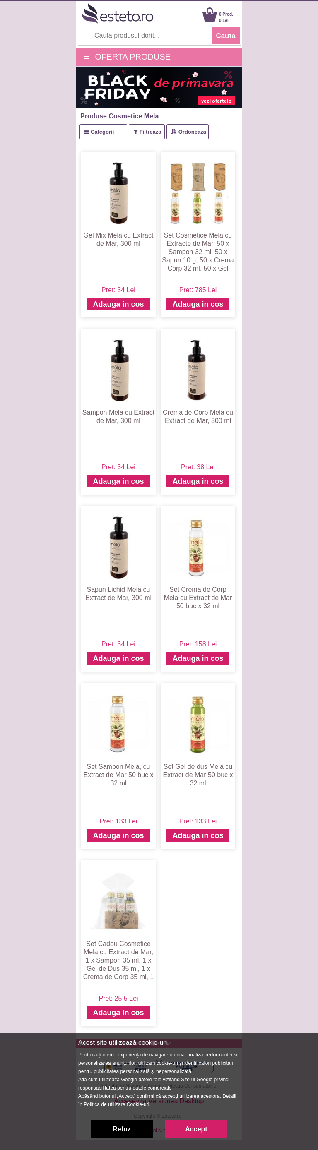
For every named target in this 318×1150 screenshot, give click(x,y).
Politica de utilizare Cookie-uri (116, 1104)
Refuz (122, 1129)
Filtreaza (150, 132)
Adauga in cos (118, 304)
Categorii (102, 132)
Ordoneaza (192, 132)
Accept (196, 1129)
